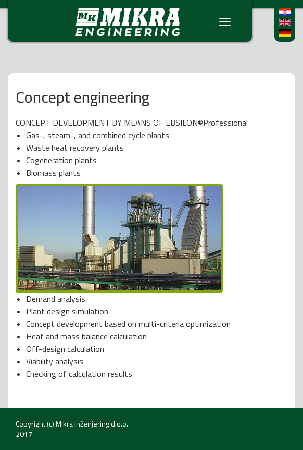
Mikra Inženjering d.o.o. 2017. (72, 429)
